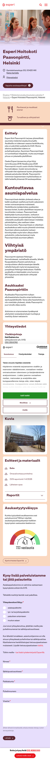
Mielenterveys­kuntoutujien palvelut (27, 95)
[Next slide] (43, 439)
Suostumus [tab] (9, 354)
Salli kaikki (25, 395)
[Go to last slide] (7, 439)
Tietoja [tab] (41, 354)
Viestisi (7, 701)
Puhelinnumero (9, 691)
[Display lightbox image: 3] (25, 438)
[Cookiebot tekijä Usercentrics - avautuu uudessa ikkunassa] (36, 347)
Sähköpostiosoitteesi (13, 671)
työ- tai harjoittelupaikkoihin (18, 612)
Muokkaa (25, 403)
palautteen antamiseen (17, 616)
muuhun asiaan (14, 621)
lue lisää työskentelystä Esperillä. (30, 653)
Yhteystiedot (12, 78)
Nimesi (6, 662)
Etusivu (6, 95)
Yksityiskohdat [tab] (25, 354)
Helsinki (6, 98)
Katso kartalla (13, 73)
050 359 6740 (11, 343)
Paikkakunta (9, 681)
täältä (40, 646)
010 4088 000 (33, 751)
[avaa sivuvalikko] (43, 126)
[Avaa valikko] (46, 4)
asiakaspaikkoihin (14, 608)
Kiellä (25, 410)
